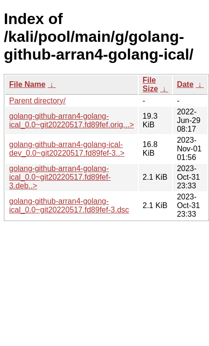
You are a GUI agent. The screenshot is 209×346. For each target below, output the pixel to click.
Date (185, 84)
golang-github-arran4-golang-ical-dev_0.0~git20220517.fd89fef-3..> (66, 148)
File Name (27, 84)
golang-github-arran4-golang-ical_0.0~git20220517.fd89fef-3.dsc (69, 205)
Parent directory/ (37, 101)
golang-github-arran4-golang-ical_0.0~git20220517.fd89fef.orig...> (71, 120)
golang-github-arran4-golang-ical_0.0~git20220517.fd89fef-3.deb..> (60, 177)
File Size (150, 84)
